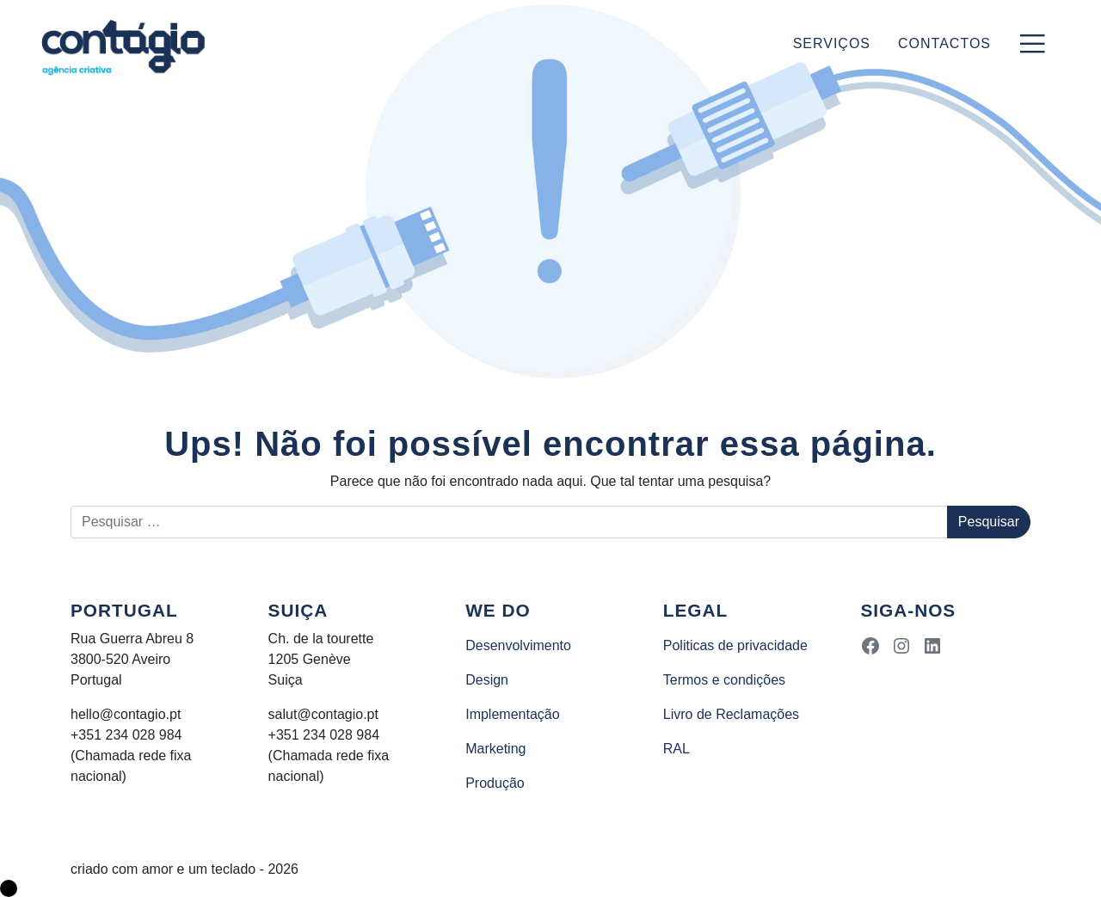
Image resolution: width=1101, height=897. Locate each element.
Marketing (495, 748)
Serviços (831, 43)
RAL (676, 748)
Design (486, 680)
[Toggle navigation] (1032, 44)
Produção (495, 783)
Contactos (944, 43)
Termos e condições (724, 680)
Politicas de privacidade (735, 645)
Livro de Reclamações (731, 714)
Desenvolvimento (518, 645)
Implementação (512, 714)
